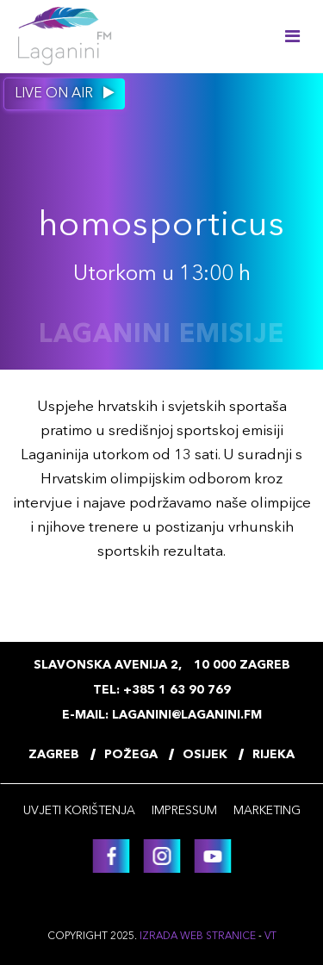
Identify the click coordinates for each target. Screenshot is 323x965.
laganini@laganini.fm (187, 715)
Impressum (184, 811)
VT (270, 936)
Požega (131, 755)
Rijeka (273, 755)
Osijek (205, 755)
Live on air (65, 93)
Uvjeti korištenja (79, 811)
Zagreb (53, 755)
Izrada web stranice (198, 936)
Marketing (267, 811)
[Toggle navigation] (293, 36)
